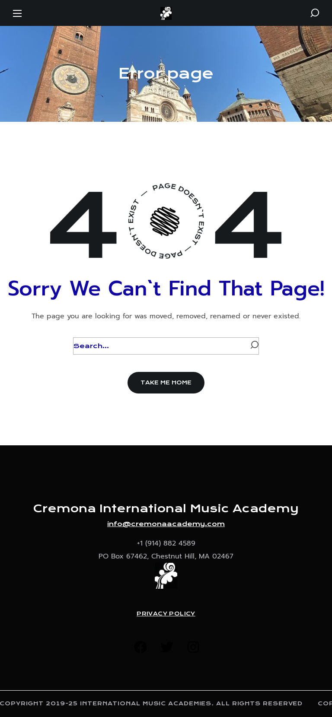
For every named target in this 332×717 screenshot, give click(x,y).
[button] (314, 13)
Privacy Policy (166, 613)
